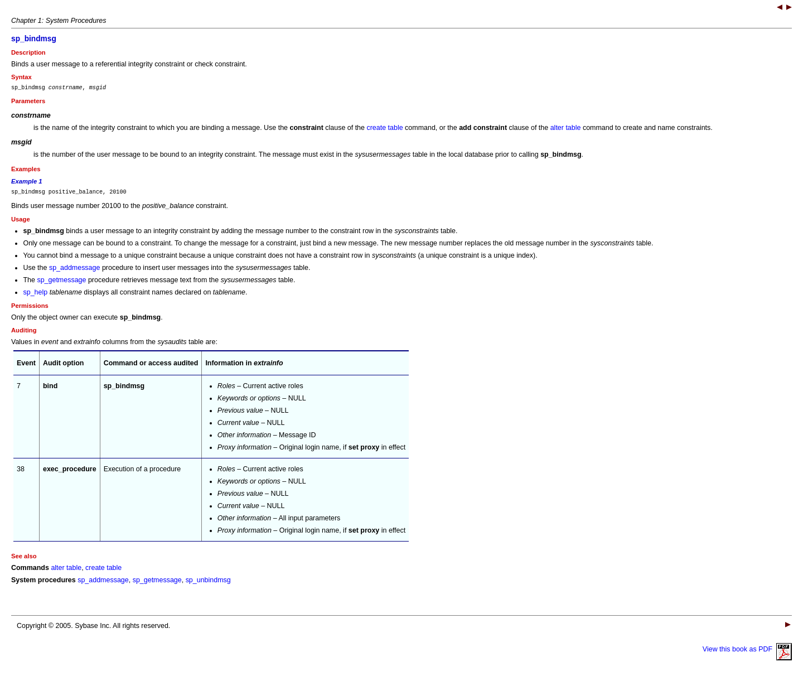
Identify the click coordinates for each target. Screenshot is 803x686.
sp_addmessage (74, 271)
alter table (565, 129)
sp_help (35, 295)
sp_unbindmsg (208, 583)
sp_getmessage (61, 283)
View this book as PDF (747, 652)
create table (384, 129)
